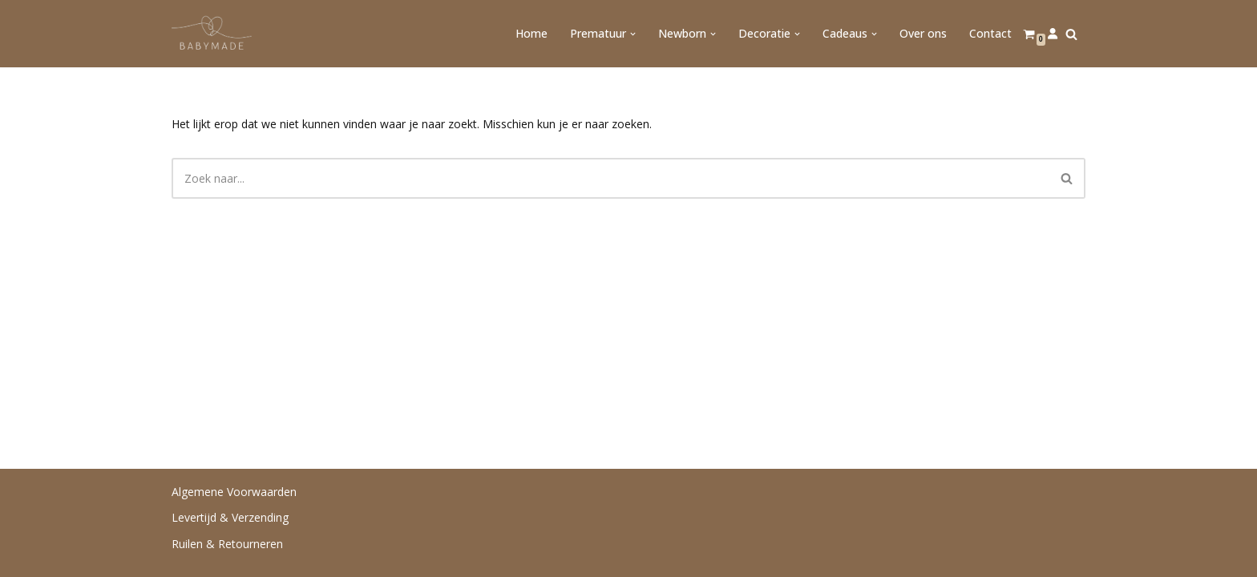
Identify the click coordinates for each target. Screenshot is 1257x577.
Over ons (923, 33)
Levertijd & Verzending (230, 517)
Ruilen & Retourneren (227, 543)
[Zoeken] (1071, 34)
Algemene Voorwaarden (234, 491)
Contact (990, 33)
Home (531, 33)
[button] (633, 34)
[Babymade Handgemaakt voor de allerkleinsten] (216, 33)
